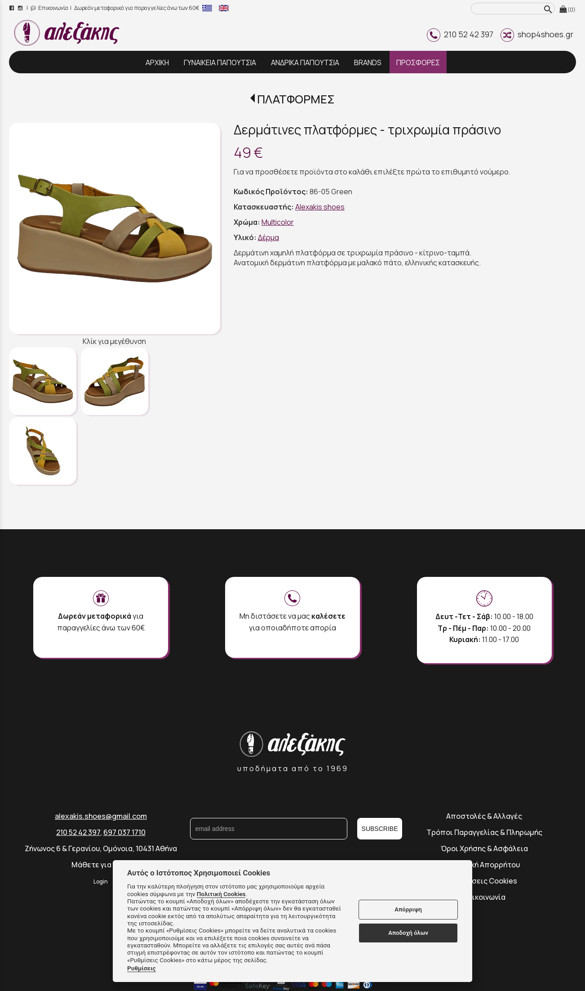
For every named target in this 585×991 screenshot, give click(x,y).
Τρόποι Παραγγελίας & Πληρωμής (484, 832)
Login (100, 881)
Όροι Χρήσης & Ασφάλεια (484, 848)
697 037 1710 (124, 832)
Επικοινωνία (49, 8)
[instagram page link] (21, 8)
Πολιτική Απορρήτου (484, 865)
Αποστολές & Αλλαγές (484, 816)
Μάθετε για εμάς (100, 865)
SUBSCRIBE (380, 828)
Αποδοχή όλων (408, 932)
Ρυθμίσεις (141, 968)
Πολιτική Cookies (221, 893)
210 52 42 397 (460, 34)
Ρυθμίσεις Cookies (484, 881)
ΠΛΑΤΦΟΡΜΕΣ (296, 99)
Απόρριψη (408, 909)
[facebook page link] (12, 8)
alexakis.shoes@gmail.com (101, 816)
